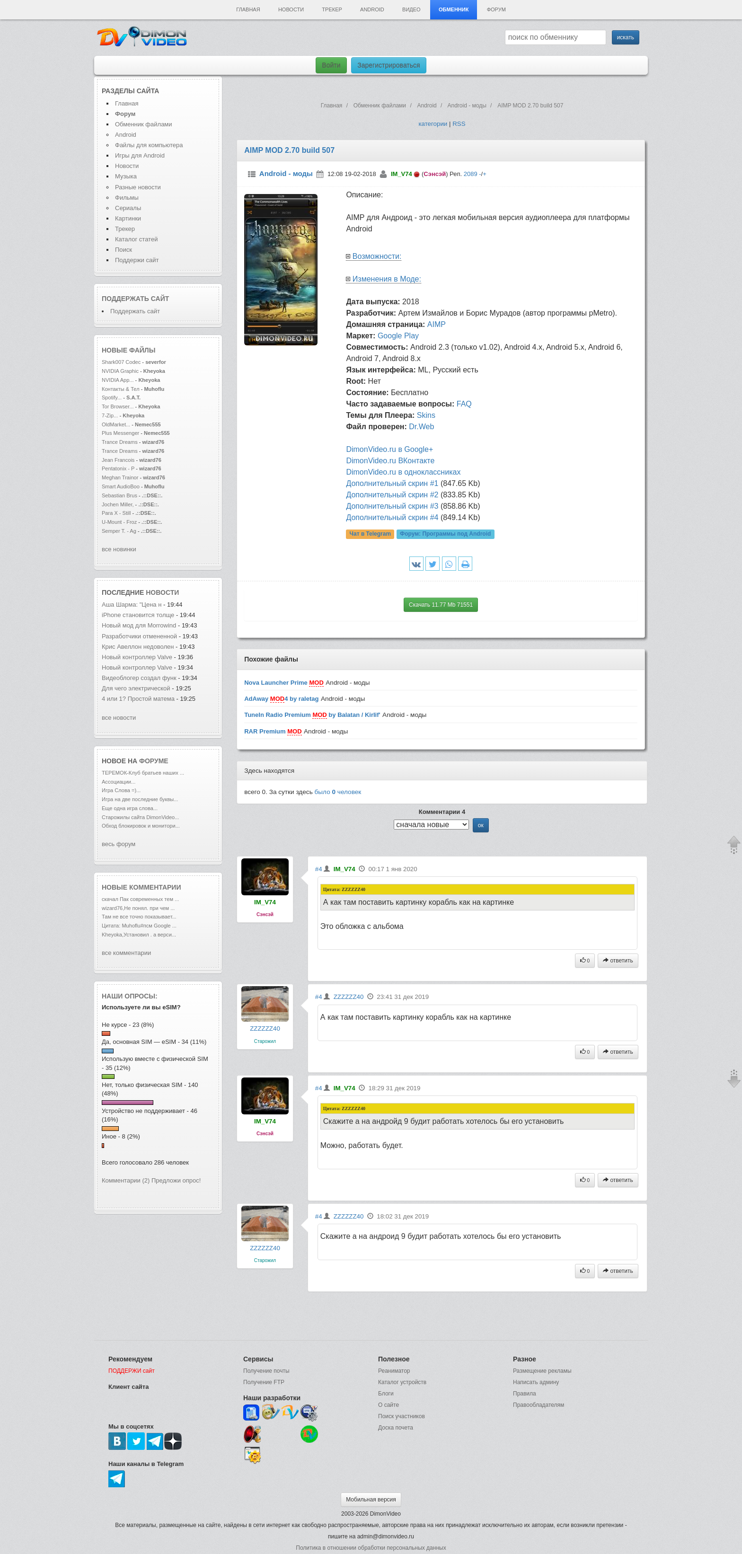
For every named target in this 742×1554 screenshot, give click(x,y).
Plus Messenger (120, 433)
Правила (524, 1393)
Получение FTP (263, 1382)
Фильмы (127, 197)
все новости (119, 717)
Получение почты (266, 1371)
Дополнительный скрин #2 (392, 495)
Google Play (398, 336)
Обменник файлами (143, 124)
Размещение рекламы (542, 1371)
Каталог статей (136, 239)
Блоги (386, 1393)
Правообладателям (538, 1405)
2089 (470, 173)
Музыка (126, 176)
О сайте (388, 1405)
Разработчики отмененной (139, 636)
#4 (318, 869)
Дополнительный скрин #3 (392, 506)
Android (372, 9)
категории (432, 123)
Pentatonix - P (118, 468)
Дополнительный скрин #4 (392, 517)
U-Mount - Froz (119, 522)
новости (162, 592)
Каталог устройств (402, 1382)
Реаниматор (394, 1371)
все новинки (119, 549)
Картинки (128, 218)
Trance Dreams (120, 442)
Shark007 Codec (121, 362)
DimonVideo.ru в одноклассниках (403, 472)
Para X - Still (116, 513)
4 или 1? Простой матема (138, 698)
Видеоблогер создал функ (139, 677)
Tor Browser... (118, 406)
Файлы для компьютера (149, 145)
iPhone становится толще (138, 614)
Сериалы (128, 208)
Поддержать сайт (135, 298)
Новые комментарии (141, 887)
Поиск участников (401, 1416)
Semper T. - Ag (119, 531)
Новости (291, 9)
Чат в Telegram (370, 534)
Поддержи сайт (137, 260)
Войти (331, 65)
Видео (411, 9)
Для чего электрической (137, 688)
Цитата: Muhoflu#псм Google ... (139, 925)
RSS (458, 123)
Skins (426, 415)
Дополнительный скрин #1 (392, 483)
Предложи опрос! (176, 1180)
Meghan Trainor (120, 477)
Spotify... (112, 397)
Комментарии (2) (126, 1180)
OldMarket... (116, 424)
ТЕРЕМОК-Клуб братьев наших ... (143, 773)
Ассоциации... (118, 782)
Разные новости (138, 187)
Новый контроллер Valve (138, 657)
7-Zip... (110, 415)
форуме (153, 761)
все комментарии (126, 952)
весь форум (118, 844)
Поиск (123, 249)
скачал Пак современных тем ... (140, 899)
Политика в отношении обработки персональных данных (371, 1548)
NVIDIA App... (118, 380)
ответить (618, 960)
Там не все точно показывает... (139, 916)
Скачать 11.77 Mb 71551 (441, 604)
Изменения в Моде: (387, 279)
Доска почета (395, 1427)
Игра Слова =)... (121, 790)
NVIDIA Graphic (120, 371)
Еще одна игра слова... (130, 808)
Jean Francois (119, 460)
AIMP (436, 324)
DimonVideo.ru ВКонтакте (390, 461)
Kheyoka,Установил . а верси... (139, 934)
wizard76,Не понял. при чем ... (138, 908)
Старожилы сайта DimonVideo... (140, 817)
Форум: (445, 534)
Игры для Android (140, 155)
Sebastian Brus (119, 495)
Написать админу (536, 1382)
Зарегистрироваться (388, 65)
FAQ (464, 404)
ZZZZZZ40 (265, 1028)
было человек (338, 791)
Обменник (453, 9)
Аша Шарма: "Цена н (131, 604)
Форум (496, 9)
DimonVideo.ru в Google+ (389, 449)
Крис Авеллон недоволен (139, 646)
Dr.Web (421, 427)
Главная (248, 9)
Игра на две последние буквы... (140, 799)
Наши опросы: (130, 996)
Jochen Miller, (118, 504)
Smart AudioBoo (121, 486)
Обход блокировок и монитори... (141, 826)
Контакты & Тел (121, 389)
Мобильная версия (371, 1499)
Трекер (332, 9)
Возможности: (377, 256)
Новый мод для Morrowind (139, 625)
